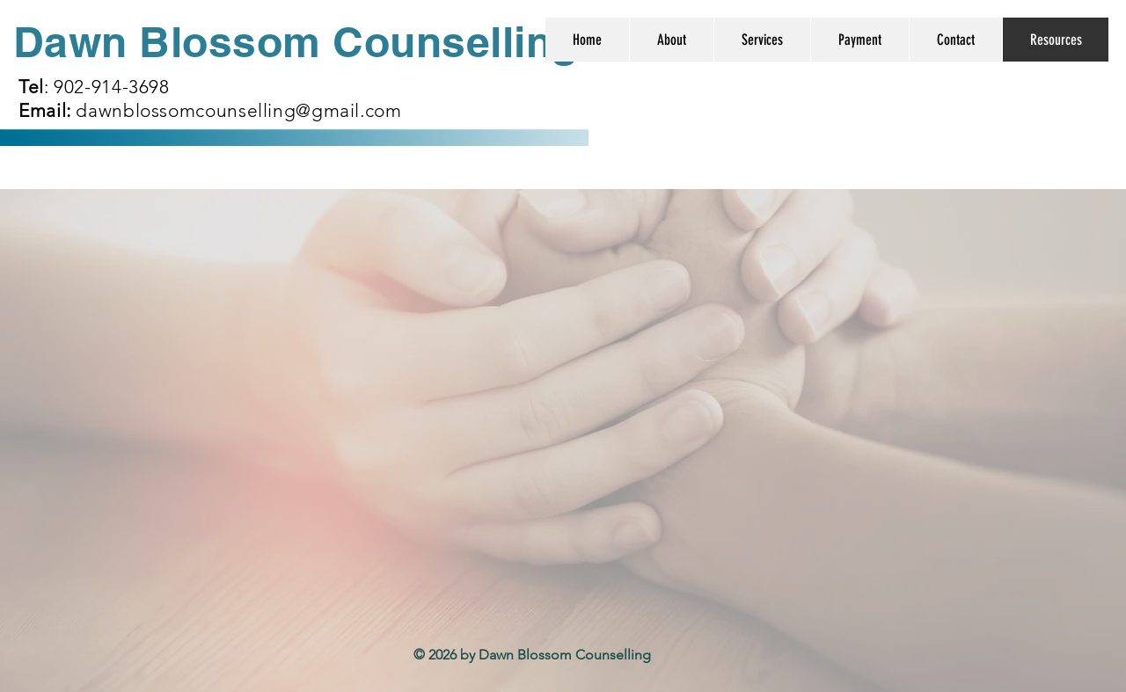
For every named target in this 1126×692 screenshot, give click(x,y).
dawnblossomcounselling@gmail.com (238, 110)
